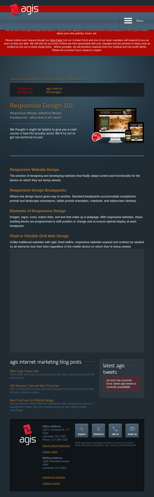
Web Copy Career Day (24, 371)
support (82, 431)
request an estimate (54, 477)
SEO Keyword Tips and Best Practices (34, 385)
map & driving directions (56, 445)
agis (24, 9)
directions (98, 431)
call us (115, 431)
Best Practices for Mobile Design (32, 400)
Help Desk (56, 40)
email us (132, 431)
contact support (51, 483)
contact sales (50, 451)
